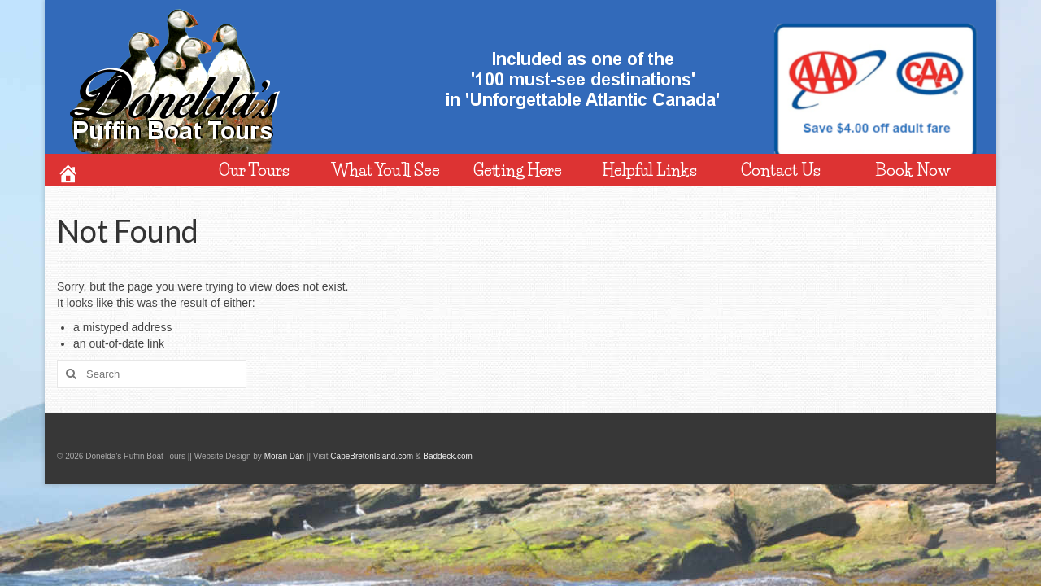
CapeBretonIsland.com (371, 456)
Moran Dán (284, 456)
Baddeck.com (448, 456)
